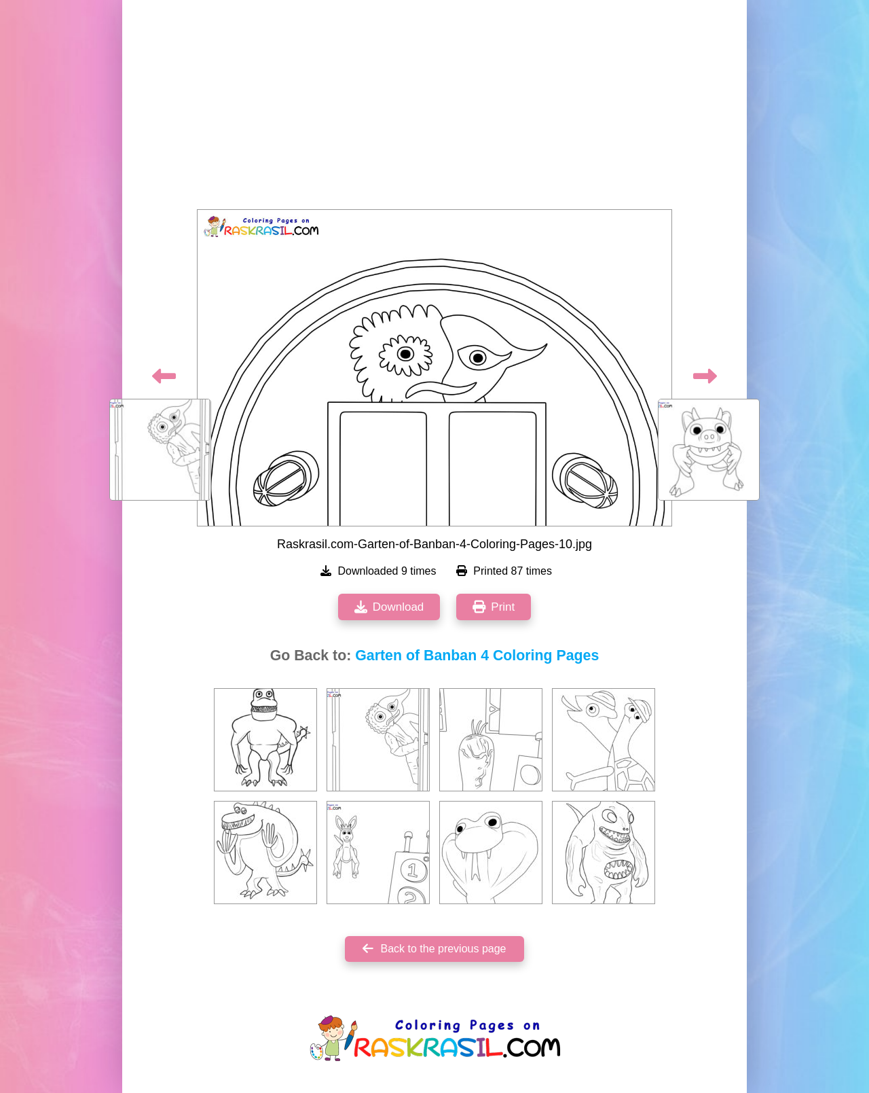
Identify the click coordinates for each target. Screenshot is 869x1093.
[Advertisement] (434, 109)
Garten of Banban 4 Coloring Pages (477, 655)
